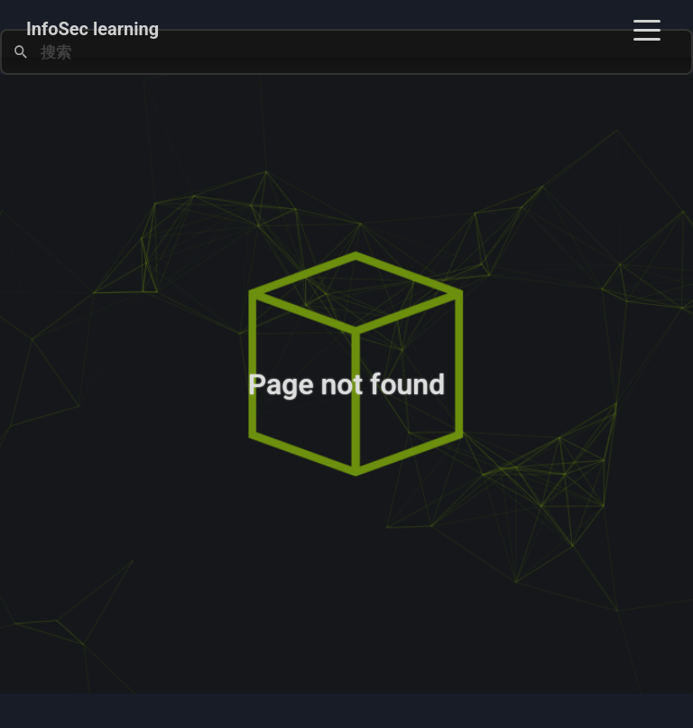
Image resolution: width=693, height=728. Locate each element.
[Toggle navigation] (647, 28)
